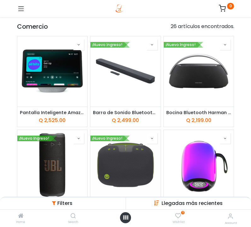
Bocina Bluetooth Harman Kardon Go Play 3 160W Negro (198, 112)
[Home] (21, 216)
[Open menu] (125, 217)
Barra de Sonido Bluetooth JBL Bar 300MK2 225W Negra (125, 112)
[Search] (73, 216)
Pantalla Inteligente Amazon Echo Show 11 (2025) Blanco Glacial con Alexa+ (52, 112)
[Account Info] (230, 216)
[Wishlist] (178, 216)
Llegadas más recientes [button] (192, 203)
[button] (78, 44)
